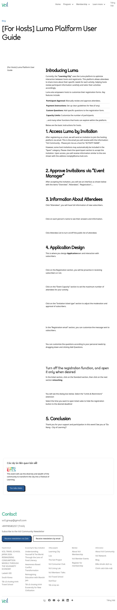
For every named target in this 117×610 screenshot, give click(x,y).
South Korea (7, 577)
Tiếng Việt (111, 600)
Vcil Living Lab (55, 568)
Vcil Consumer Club (57, 564)
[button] (68, 4)
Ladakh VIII (7, 573)
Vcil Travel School (56, 576)
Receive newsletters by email (48, 538)
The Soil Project (55, 560)
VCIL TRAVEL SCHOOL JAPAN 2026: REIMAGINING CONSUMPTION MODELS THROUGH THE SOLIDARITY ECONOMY (11, 560)
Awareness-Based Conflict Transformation (32, 567)
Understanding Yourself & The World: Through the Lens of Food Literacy (34, 556)
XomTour (52, 581)
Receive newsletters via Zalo (16, 538)
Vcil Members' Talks (57, 572)
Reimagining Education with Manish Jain (35, 577)
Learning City (54, 551)
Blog (4, 21)
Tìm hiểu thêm (16, 488)
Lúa (50, 556)
